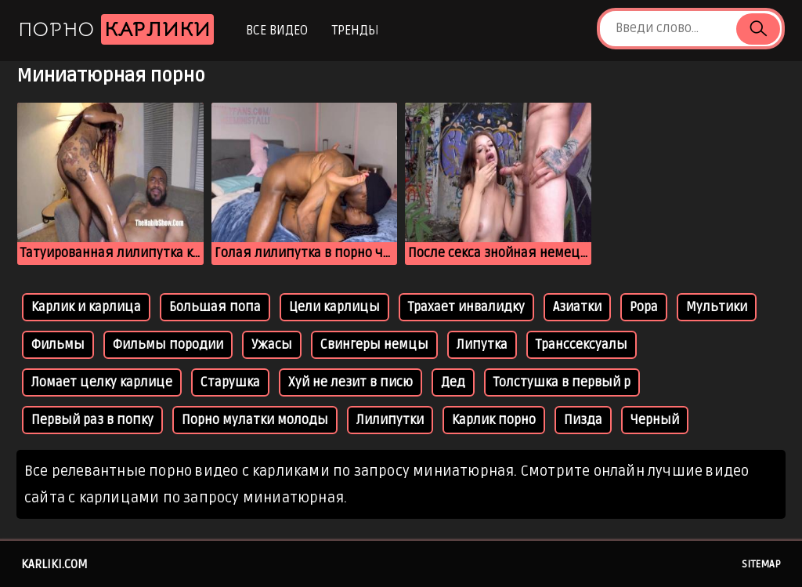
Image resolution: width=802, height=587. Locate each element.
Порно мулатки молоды (255, 420)
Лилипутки (390, 420)
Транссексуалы (581, 345)
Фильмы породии (168, 345)
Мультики (716, 307)
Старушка (230, 382)
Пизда (583, 420)
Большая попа (215, 307)
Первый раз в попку (92, 420)
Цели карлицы (334, 307)
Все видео (277, 30)
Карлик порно (494, 420)
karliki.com (54, 564)
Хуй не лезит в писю (350, 382)
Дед (453, 382)
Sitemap (761, 564)
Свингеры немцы (374, 345)
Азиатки (577, 307)
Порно (116, 29)
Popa (644, 307)
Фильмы (58, 345)
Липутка (482, 345)
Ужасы (271, 345)
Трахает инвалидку (466, 307)
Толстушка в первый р (561, 382)
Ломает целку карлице (101, 382)
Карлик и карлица (86, 307)
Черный (654, 420)
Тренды (355, 30)
